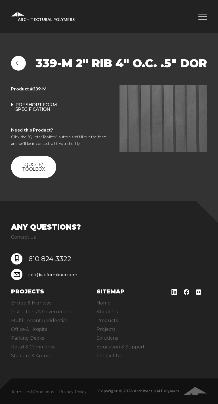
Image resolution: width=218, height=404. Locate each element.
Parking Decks (27, 338)
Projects (106, 329)
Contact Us (109, 355)
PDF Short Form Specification (36, 107)
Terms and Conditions (32, 391)
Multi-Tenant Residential (39, 320)
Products (107, 320)
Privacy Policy (73, 391)
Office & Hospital (30, 329)
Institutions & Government (41, 311)
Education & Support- (121, 347)
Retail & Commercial (34, 347)
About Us (107, 311)
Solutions (107, 338)
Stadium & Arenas (31, 355)
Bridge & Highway (31, 303)
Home (103, 303)
